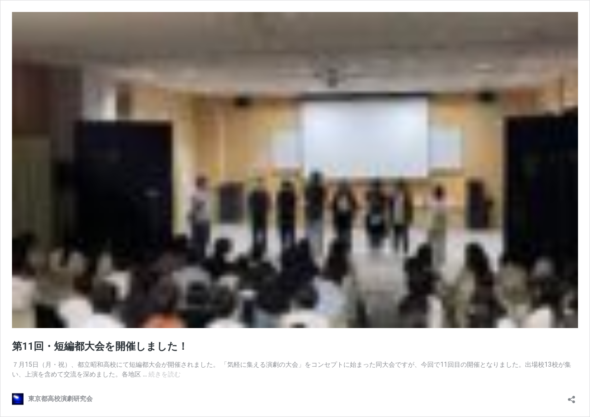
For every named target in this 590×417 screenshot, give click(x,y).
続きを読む (164, 374)
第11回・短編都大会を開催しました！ (100, 346)
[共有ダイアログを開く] (571, 396)
